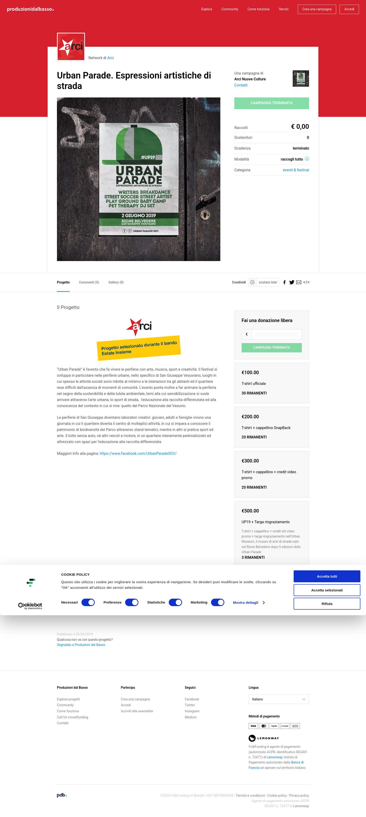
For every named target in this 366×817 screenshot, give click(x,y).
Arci (110, 58)
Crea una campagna (317, 9)
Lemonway (274, 757)
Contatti (241, 85)
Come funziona (258, 9)
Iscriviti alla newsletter (137, 711)
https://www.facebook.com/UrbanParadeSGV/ (138, 453)
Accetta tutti (327, 778)
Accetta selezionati (327, 792)
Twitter (190, 705)
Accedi (349, 9)
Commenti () (89, 282)
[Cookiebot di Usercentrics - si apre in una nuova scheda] (30, 807)
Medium (191, 717)
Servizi (284, 9)
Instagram (192, 711)
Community (230, 9)
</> (305, 282)
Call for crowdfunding (72, 717)
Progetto (63, 282)
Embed (236, 604)
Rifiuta (327, 805)
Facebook (192, 699)
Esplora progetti (68, 699)
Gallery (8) (116, 282)
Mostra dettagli (245, 804)
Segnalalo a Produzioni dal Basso (81, 645)
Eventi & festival (296, 170)
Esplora (206, 9)
